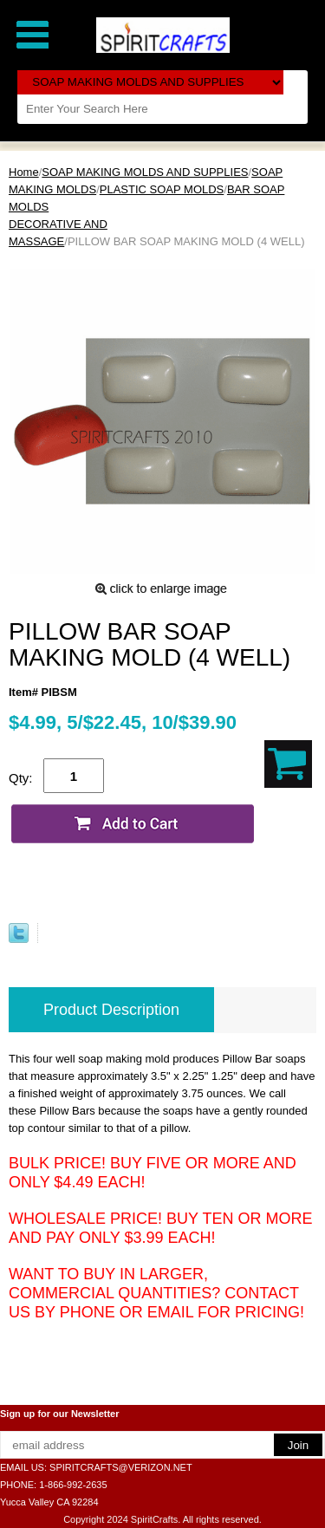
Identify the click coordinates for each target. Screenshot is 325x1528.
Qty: (21, 778)
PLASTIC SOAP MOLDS (162, 189)
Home (24, 172)
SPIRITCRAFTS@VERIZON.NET (120, 1467)
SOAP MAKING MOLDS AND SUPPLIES (145, 172)
